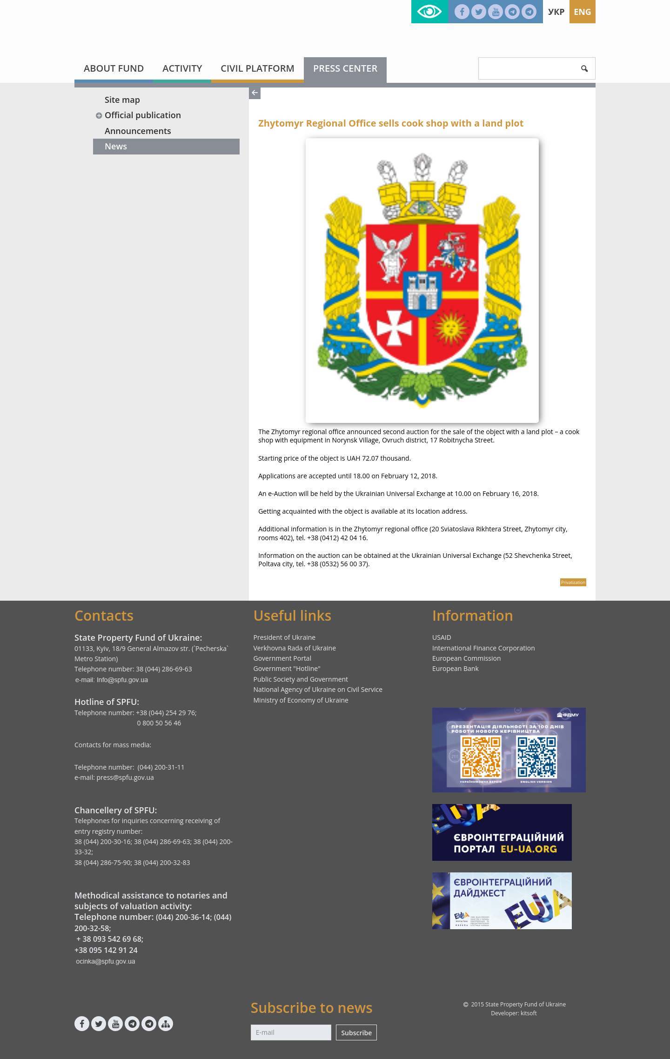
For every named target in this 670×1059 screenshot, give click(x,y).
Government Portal (283, 658)
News (116, 146)
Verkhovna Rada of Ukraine (295, 647)
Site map (122, 99)
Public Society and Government (301, 679)
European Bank (455, 668)
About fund (114, 68)
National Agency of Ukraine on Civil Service (318, 689)
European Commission (466, 658)
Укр (556, 11)
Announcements (138, 130)
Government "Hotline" (287, 668)
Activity (182, 68)
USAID (441, 637)
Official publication (138, 115)
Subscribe (356, 1032)
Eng (582, 11)
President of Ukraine (285, 637)
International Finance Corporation (483, 647)
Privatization (573, 582)
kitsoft (529, 1013)
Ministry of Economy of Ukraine (301, 700)
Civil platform (258, 68)
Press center (345, 68)
